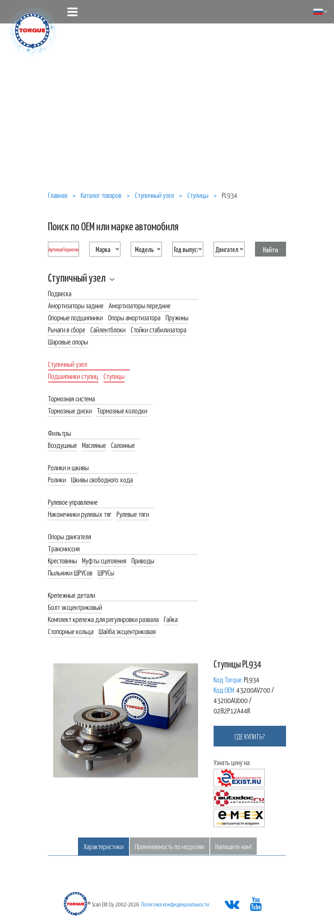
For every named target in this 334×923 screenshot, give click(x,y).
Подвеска (59, 293)
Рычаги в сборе (66, 329)
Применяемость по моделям (169, 846)
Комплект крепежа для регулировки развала (103, 618)
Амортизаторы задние (76, 305)
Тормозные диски (70, 410)
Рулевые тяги (133, 513)
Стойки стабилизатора (158, 329)
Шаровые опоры (68, 341)
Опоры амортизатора (134, 317)
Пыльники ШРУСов (70, 572)
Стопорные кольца (71, 630)
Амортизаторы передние (139, 305)
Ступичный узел (77, 277)
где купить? (250, 736)
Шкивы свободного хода (102, 479)
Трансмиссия (64, 548)
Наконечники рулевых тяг (79, 513)
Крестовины (62, 560)
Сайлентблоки (108, 329)
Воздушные (62, 444)
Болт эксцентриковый (75, 606)
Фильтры (59, 432)
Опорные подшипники (75, 317)
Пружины (177, 317)
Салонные (123, 444)
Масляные (94, 444)
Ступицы (114, 375)
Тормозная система (71, 398)
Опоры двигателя (69, 536)
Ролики (57, 479)
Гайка (171, 618)
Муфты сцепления (104, 560)
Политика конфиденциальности (175, 904)
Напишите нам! (233, 846)
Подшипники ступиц (73, 375)
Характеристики (104, 846)
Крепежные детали (71, 594)
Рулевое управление (73, 501)
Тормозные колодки (122, 410)
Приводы (142, 560)
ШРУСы (106, 572)
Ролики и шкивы (68, 467)
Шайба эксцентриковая (127, 630)
